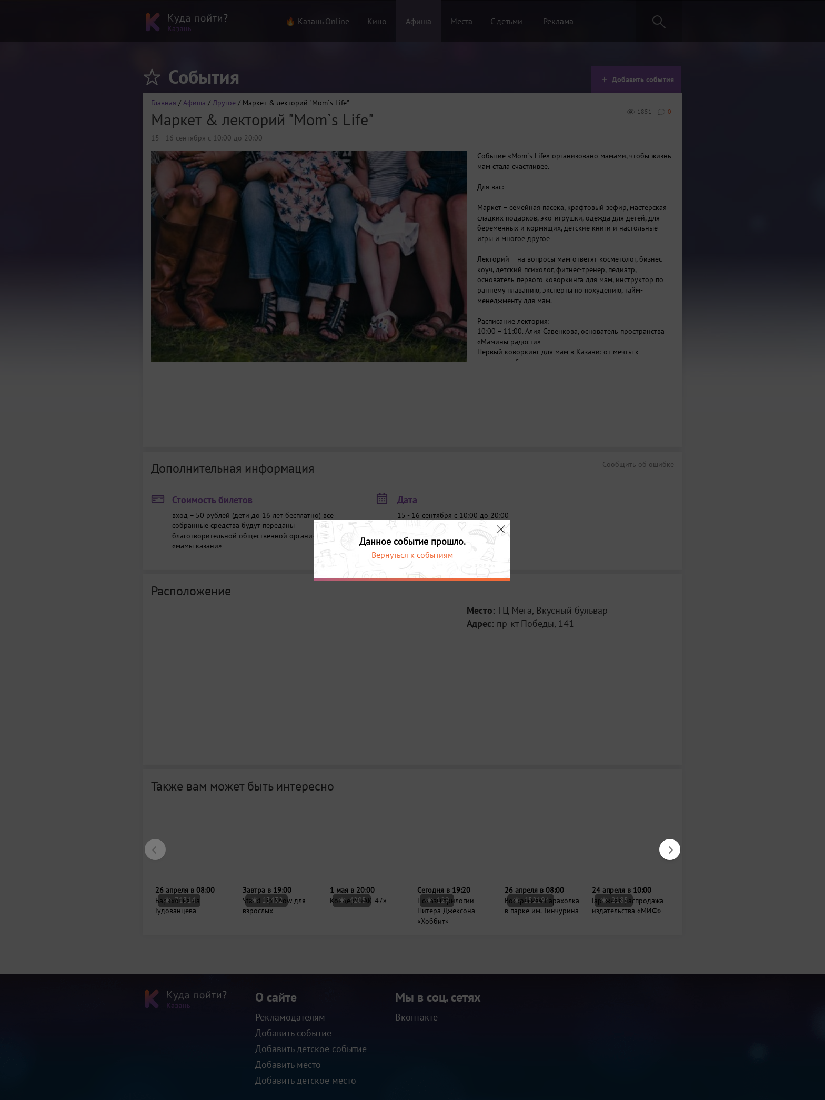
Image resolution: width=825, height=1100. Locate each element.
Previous (150, 844)
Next (664, 844)
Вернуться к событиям (412, 554)
